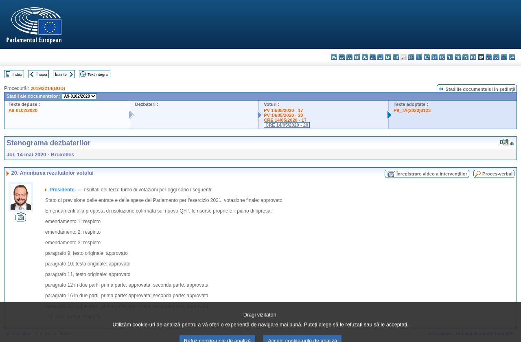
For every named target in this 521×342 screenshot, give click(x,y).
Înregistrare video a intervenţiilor (431, 173)
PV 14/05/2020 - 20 (283, 115)
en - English (388, 57)
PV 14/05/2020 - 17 (283, 110)
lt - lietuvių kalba (434, 57)
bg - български (334, 57)
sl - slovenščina (496, 57)
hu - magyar (442, 57)
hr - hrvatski (411, 57)
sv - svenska (512, 57)
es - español (342, 57)
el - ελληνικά (380, 57)
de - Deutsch (365, 57)
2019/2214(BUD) (48, 88)
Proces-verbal (497, 173)
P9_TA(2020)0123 (412, 110)
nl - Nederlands (458, 57)
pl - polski (465, 57)
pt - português (473, 57)
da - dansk (357, 57)
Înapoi (42, 74)
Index (17, 74)
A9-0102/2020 (23, 110)
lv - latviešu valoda (427, 57)
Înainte (61, 74)
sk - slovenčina (489, 57)
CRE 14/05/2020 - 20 (286, 125)
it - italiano (419, 57)
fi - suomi (504, 57)
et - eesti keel (373, 57)
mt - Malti (450, 57)
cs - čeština (349, 57)
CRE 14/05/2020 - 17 (285, 120)
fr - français (396, 57)
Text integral (98, 74)
